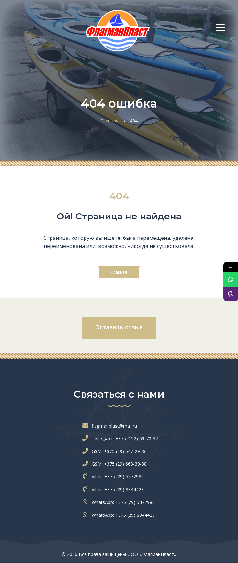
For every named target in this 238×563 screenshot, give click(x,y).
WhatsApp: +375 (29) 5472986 (120, 502)
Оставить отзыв (119, 327)
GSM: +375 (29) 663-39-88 (116, 464)
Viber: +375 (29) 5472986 (114, 476)
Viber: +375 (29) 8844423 (114, 489)
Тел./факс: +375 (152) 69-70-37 (121, 438)
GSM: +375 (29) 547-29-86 (116, 451)
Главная (119, 272)
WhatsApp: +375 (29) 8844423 (120, 515)
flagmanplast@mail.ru (111, 426)
